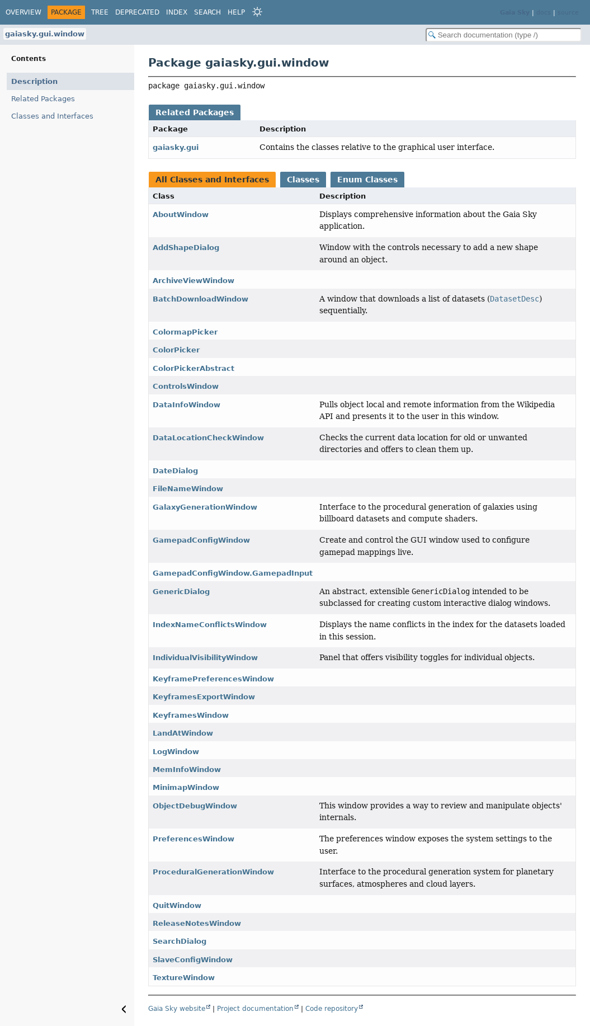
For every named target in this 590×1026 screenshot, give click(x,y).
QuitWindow (177, 905)
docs (543, 12)
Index (176, 12)
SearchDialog (179, 941)
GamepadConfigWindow (201, 540)
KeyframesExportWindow (204, 697)
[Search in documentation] (504, 35)
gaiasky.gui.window (44, 34)
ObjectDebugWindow (195, 806)
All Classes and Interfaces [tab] (212, 179)
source (568, 12)
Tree (99, 12)
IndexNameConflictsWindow (210, 624)
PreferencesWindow (193, 839)
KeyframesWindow (191, 715)
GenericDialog (181, 591)
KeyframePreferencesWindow (213, 679)
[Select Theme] (257, 12)
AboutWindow (181, 214)
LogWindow (176, 751)
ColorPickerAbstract (193, 368)
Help (236, 12)
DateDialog (175, 471)
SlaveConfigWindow (193, 960)
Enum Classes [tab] (367, 179)
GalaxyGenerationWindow (205, 507)
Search (207, 12)
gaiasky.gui (176, 147)
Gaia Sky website (176, 1009)
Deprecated (137, 12)
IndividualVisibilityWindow (205, 657)
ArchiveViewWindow (193, 280)
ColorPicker (176, 350)
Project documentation (255, 1009)
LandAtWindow (183, 733)
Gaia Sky (515, 12)
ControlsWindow (186, 386)
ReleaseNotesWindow (197, 923)
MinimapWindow (186, 787)
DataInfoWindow (186, 405)
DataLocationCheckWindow (208, 438)
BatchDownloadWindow (200, 299)
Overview (23, 12)
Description (34, 81)
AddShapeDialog (186, 247)
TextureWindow (184, 977)
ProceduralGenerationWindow (213, 872)
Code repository (331, 1009)
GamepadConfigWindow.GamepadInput (233, 573)
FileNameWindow (188, 488)
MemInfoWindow (187, 769)
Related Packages (43, 99)
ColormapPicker (185, 332)
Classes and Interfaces (52, 116)
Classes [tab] (303, 179)
